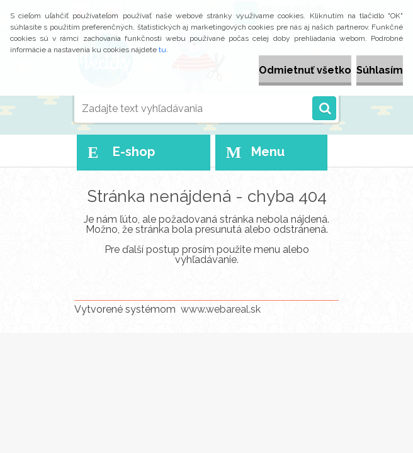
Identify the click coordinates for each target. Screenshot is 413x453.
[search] (324, 109)
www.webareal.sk (221, 309)
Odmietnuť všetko (305, 70)
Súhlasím (379, 70)
